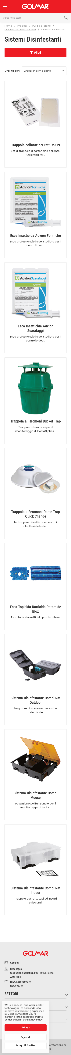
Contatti (14, 962)
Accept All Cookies (25, 1045)
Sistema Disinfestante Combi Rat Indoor (35, 890)
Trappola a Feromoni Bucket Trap (35, 421)
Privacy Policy (35, 1019)
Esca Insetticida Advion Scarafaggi (35, 328)
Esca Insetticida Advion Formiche (35, 235)
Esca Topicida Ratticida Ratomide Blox (35, 609)
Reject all (25, 1037)
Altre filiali (15, 976)
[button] (35, 52)
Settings (25, 1027)
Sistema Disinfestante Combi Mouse (35, 795)
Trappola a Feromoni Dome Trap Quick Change (35, 513)
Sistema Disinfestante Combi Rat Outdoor (35, 700)
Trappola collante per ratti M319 (35, 145)
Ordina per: (12, 71)
